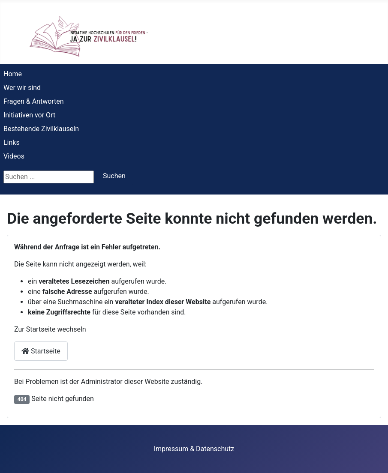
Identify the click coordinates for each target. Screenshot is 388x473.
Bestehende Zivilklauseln (41, 129)
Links (11, 142)
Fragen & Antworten (33, 101)
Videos (13, 156)
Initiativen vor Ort (29, 115)
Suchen (114, 176)
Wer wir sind (22, 88)
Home (12, 74)
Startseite (40, 351)
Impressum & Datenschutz (194, 449)
